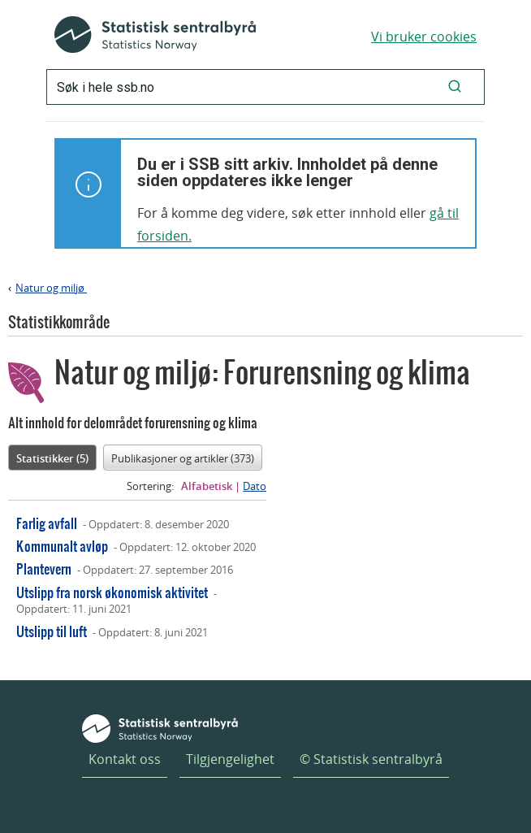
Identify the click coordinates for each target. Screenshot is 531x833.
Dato (254, 486)
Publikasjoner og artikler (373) (182, 458)
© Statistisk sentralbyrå (371, 759)
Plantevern (43, 568)
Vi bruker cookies (424, 37)
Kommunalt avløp (62, 545)
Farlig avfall (46, 523)
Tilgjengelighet (230, 759)
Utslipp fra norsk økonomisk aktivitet (112, 592)
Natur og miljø (51, 287)
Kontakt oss (124, 759)
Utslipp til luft (51, 631)
